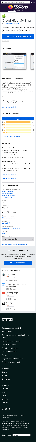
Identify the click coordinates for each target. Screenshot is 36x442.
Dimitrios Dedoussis (12, 24)
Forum (4, 355)
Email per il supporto (9, 195)
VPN (3, 392)
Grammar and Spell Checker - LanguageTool (16, 285)
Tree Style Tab (11, 303)
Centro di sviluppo (9, 345)
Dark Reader (10, 274)
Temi (18, 10)
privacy (4, 233)
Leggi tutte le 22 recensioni (11, 136)
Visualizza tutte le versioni (11, 228)
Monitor (5, 399)
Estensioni (12, 10)
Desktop (5, 372)
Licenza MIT (6, 223)
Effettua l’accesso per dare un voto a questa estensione (18, 118)
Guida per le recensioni (11, 362)
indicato (22, 421)
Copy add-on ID (8, 197)
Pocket (5, 403)
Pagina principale (7, 191)
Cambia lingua (6, 435)
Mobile (4, 375)
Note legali (5, 417)
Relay (4, 396)
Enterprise (6, 379)
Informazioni (7, 332)
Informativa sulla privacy (9, 415)
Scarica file (5, 41)
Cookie (22, 415)
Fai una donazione (18, 263)
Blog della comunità (9, 352)
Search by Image (12, 293)
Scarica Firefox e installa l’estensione (18, 36)
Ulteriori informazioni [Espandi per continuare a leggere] (9, 107)
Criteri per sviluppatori (10, 348)
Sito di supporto (7, 193)
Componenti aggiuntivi (11, 328)
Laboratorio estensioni (11, 341)
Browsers (5, 389)
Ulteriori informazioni (9, 174)
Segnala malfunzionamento (12, 359)
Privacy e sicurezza (8, 218)
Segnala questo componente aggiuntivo (15, 244)
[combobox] (15, 2)
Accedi (33, 2)
